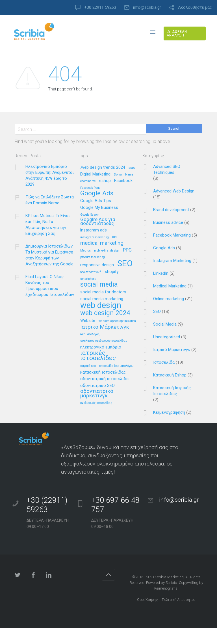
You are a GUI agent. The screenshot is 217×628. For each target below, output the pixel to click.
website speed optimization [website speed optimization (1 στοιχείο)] (117, 321)
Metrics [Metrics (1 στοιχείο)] (85, 250)
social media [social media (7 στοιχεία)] (99, 284)
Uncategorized (166, 336)
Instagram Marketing (172, 260)
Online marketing (168, 298)
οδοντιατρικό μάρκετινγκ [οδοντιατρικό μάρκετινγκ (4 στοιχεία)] (96, 393)
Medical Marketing (169, 286)
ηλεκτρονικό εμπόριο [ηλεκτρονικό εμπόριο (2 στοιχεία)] (100, 347)
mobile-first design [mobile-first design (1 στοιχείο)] (107, 250)
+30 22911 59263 (100, 7)
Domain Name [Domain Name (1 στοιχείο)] (123, 174)
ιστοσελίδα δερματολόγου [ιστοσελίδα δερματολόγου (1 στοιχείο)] (116, 366)
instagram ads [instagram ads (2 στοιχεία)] (93, 230)
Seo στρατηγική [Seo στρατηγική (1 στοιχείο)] (90, 272)
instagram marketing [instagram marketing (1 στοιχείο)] (94, 237)
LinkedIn (160, 273)
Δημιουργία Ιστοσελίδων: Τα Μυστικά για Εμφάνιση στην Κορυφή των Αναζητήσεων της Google (49, 255)
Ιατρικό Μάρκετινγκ (171, 349)
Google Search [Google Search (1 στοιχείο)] (89, 214)
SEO (157, 311)
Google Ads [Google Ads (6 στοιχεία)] (96, 193)
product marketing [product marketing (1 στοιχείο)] (92, 257)
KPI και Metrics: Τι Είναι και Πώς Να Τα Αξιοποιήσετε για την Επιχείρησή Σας (47, 224)
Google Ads (164, 247)
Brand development (171, 209)
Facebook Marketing (172, 235)
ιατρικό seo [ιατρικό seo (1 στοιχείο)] (88, 366)
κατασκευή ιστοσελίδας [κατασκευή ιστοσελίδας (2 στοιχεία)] (103, 372)
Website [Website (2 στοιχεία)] (87, 321)
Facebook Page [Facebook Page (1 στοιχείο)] (90, 188)
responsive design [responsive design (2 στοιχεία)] (97, 265)
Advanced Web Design (173, 191)
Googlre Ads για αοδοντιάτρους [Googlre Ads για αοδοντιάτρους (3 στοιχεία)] (97, 221)
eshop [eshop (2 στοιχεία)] (105, 181)
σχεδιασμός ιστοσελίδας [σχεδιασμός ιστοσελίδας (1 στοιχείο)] (96, 403)
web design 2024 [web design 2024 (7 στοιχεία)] (105, 313)
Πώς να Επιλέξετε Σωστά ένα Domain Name (49, 199)
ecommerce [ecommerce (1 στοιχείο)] (88, 181)
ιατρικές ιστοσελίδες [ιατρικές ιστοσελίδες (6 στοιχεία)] (98, 355)
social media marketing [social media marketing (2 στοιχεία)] (101, 299)
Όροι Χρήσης (147, 599)
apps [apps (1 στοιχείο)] (132, 168)
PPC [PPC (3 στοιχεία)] (127, 250)
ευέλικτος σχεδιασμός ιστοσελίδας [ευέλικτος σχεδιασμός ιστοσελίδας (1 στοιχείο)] (103, 341)
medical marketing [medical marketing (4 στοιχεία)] (101, 243)
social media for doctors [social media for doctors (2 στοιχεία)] (103, 292)
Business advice (168, 222)
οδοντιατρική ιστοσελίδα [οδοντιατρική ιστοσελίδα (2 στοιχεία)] (104, 379)
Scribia (171, 583)
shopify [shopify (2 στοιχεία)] (112, 272)
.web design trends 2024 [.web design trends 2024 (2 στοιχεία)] (102, 167)
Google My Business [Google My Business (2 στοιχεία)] (99, 207)
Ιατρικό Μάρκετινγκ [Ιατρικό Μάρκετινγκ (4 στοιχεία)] (104, 327)
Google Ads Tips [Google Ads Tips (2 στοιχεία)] (95, 201)
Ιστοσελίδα (164, 362)
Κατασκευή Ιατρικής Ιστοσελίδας (172, 390)
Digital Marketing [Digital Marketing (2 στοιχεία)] (95, 174)
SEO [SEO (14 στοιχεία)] (125, 264)
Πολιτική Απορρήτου (179, 599)
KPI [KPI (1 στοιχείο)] (114, 237)
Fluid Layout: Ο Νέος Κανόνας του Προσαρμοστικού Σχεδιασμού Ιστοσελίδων (49, 285)
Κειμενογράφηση (169, 412)
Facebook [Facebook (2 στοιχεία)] (123, 181)
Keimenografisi (166, 588)
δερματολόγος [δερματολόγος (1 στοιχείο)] (89, 334)
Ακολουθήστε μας (195, 7)
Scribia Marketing (169, 577)
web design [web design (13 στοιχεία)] (100, 306)
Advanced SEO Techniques (166, 169)
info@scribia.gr (147, 7)
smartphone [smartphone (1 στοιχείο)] (88, 279)
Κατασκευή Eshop (169, 375)
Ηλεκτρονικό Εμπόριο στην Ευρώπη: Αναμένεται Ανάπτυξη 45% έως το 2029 (49, 175)
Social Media (165, 324)
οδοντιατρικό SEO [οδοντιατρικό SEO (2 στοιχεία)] (97, 386)
